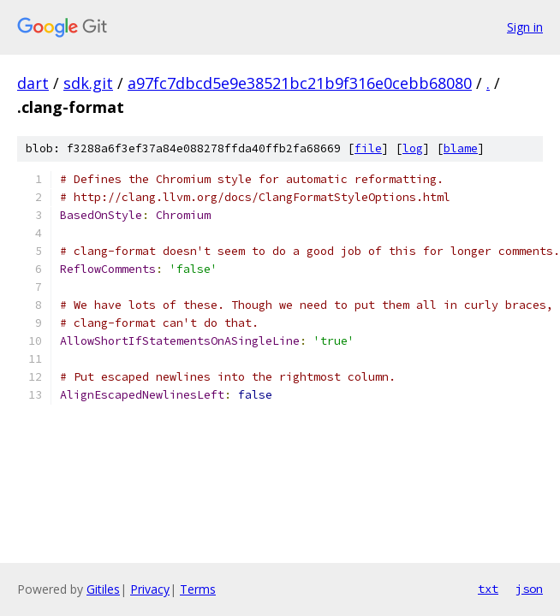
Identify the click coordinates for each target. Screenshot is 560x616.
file (368, 148)
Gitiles (103, 589)
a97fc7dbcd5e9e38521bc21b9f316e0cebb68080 (300, 83)
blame (461, 148)
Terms (198, 589)
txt (488, 588)
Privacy (150, 589)
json (529, 588)
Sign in (525, 27)
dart (33, 83)
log (412, 148)
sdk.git (88, 83)
